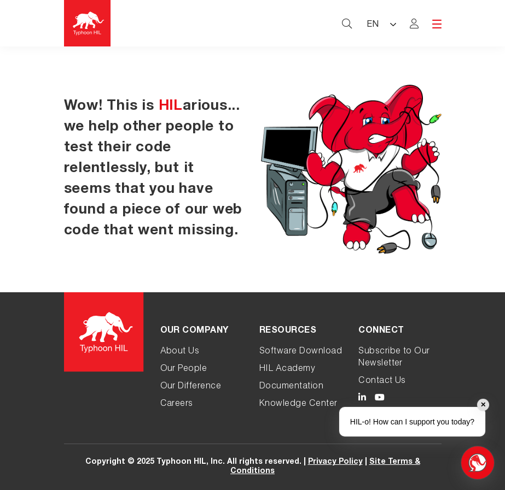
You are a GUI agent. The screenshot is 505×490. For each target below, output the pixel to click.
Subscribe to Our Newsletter (394, 357)
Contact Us (382, 381)
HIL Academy (287, 369)
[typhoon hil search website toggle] (346, 23)
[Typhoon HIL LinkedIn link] (362, 399)
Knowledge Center (298, 404)
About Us (180, 351)
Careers (176, 404)
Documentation (291, 386)
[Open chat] (477, 462)
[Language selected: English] (380, 23)
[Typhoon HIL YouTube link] (380, 399)
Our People (183, 369)
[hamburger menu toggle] (437, 24)
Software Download (300, 351)
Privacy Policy (335, 462)
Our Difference (191, 386)
